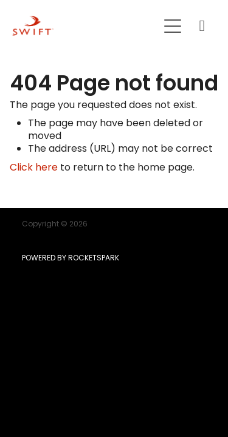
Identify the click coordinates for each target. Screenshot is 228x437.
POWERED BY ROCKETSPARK (70, 258)
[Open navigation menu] (172, 26)
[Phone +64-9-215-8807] (201, 26)
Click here (34, 168)
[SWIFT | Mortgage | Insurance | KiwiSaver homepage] (85, 26)
